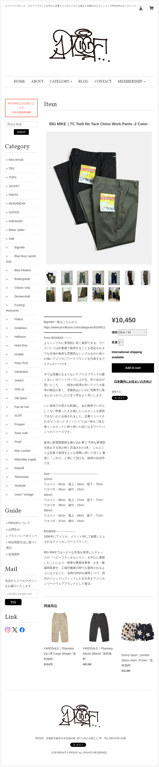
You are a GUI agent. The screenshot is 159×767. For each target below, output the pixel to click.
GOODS (14, 212)
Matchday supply (22, 459)
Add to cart (133, 367)
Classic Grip (19, 287)
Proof (15, 441)
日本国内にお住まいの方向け (133, 381)
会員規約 (14, 554)
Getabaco (18, 328)
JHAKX (16, 380)
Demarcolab (19, 296)
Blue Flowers (20, 270)
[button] (61, 81)
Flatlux (16, 319)
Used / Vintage (21, 494)
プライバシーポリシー (22, 536)
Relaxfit (16, 468)
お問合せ (14, 529)
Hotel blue (18, 345)
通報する (116, 391)
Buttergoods (19, 279)
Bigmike (17, 247)
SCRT (15, 415)
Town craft (18, 433)
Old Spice (18, 398)
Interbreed (18, 371)
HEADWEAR (17, 203)
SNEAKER (16, 221)
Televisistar (19, 477)
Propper (17, 424)
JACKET (14, 186)
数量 (115, 342)
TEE (11, 168)
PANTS (13, 194)
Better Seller (17, 230)
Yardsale (17, 485)
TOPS (13, 177)
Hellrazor (17, 336)
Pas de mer (19, 407)
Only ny (16, 389)
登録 (13, 602)
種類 (115, 332)
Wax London (20, 450)
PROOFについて (19, 523)
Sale (11, 238)
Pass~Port (18, 363)
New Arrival (16, 159)
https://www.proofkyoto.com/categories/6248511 (75, 327)
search (21, 132)
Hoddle (16, 354)
